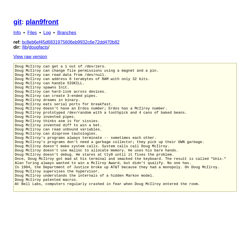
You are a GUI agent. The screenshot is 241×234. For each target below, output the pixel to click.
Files (32, 32)
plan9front (42, 21)
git (17, 21)
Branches (66, 32)
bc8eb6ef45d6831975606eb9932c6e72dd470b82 (71, 42)
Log (47, 32)
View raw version (30, 56)
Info (17, 32)
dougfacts (38, 47)
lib (25, 47)
